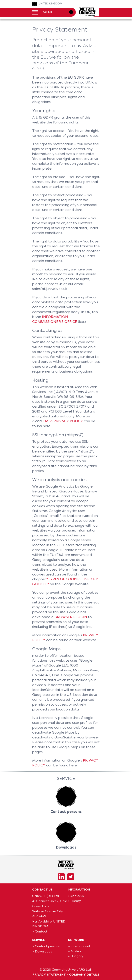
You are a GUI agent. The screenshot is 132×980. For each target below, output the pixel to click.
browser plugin (70, 617)
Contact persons (47, 946)
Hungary (77, 956)
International (80, 946)
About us (77, 896)
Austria (76, 951)
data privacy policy (63, 421)
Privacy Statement (49, 974)
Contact (41, 931)
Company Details (84, 974)
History (75, 901)
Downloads (43, 951)
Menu (48, 12)
